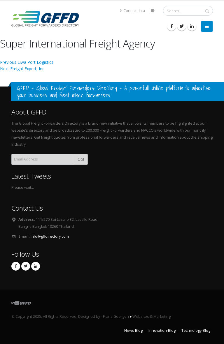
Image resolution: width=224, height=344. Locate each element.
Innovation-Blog (162, 330)
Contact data (132, 10)
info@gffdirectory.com (50, 236)
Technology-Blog (195, 330)
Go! (81, 159)
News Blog (133, 330)
